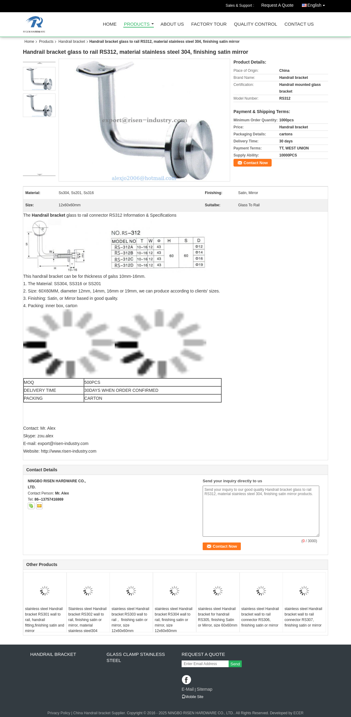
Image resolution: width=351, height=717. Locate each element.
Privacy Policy (59, 713)
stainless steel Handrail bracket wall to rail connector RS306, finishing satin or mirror (260, 617)
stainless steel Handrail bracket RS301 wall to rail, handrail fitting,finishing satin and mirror (44, 620)
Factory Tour (208, 24)
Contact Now (256, 162)
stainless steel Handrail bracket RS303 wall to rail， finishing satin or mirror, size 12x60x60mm (130, 620)
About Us (172, 24)
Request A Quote (277, 5)
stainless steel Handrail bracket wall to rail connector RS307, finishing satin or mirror (303, 617)
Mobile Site (192, 697)
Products (137, 24)
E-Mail (188, 689)
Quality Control (255, 24)
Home (110, 24)
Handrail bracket (71, 41)
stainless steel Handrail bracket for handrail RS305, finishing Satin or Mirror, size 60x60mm (217, 617)
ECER (298, 713)
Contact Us (299, 24)
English (317, 4)
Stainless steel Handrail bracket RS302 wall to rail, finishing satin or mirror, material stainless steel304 (87, 620)
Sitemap (204, 689)
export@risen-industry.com (63, 443)
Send (235, 664)
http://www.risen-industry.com (68, 451)
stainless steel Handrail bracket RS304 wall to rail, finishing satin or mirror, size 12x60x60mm (173, 620)
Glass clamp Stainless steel (136, 657)
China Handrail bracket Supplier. (100, 713)
